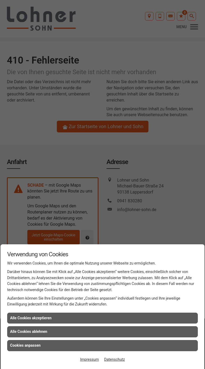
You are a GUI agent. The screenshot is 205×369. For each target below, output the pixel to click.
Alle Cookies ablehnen (28, 331)
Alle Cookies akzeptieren (31, 318)
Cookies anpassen (25, 345)
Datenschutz (114, 359)
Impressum (89, 359)
